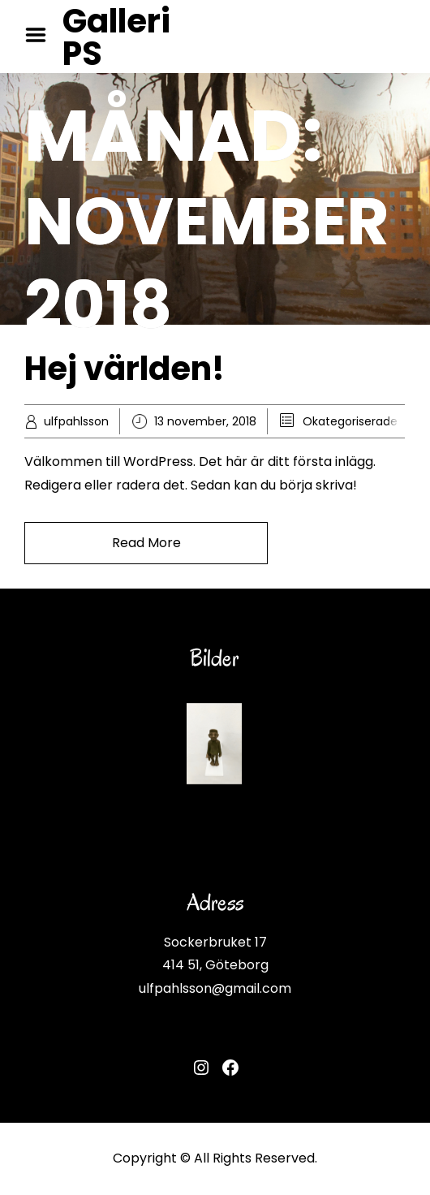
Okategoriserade (350, 421)
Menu (41, 35)
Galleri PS (116, 37)
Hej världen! (124, 368)
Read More (146, 542)
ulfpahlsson (76, 421)
